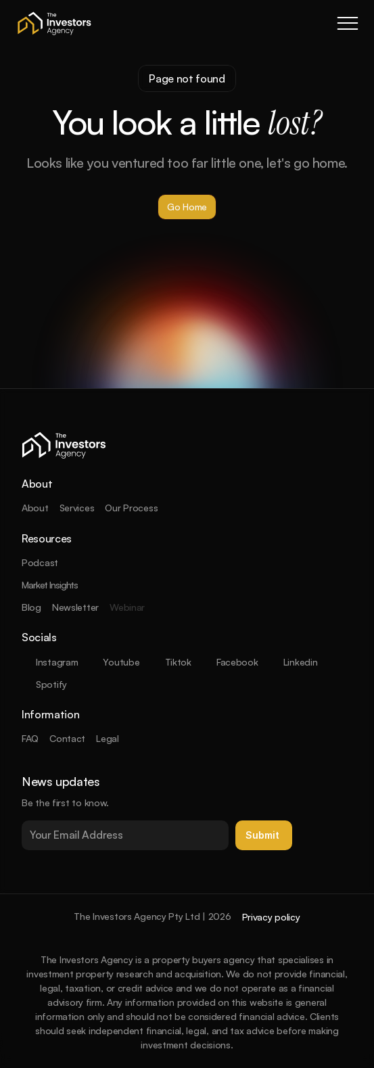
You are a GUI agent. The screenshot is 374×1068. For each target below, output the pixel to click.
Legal (107, 738)
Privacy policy (271, 917)
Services (77, 507)
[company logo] (54, 23)
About (35, 507)
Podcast (40, 562)
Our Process (131, 507)
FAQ (30, 738)
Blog (31, 607)
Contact (67, 738)
